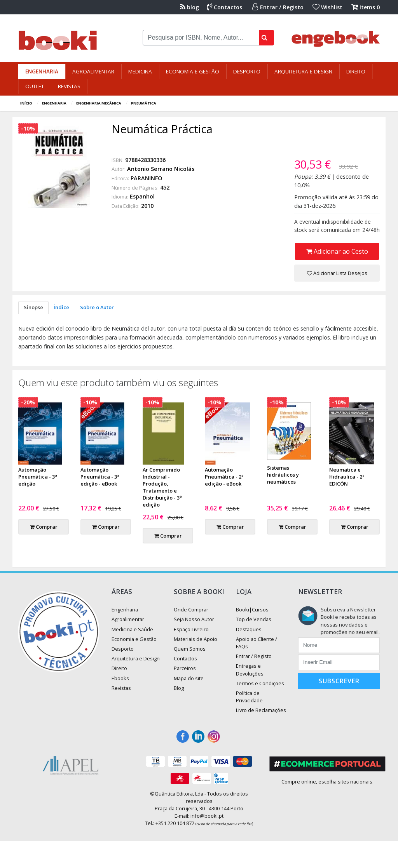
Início (26, 103)
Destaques (249, 629)
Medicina (140, 71)
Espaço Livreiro (191, 629)
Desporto (246, 71)
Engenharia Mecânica (98, 103)
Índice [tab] (61, 307)
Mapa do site (189, 678)
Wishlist (327, 7)
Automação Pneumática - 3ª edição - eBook (99, 476)
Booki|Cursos (252, 609)
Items (365, 7)
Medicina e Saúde (132, 629)
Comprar (44, 526)
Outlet (34, 86)
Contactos (224, 7)
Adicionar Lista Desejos (337, 273)
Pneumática (143, 103)
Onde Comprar (191, 609)
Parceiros (185, 668)
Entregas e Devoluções (250, 669)
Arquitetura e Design (303, 71)
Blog (179, 687)
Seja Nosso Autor (194, 619)
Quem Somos (190, 648)
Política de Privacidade (249, 697)
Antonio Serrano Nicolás (160, 168)
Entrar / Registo (278, 7)
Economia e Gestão (192, 71)
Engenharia (41, 71)
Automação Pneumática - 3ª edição (37, 476)
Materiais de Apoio (195, 639)
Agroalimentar (93, 71)
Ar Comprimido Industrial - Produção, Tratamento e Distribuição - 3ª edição (162, 487)
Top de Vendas (253, 619)
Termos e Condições (260, 683)
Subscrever (339, 681)
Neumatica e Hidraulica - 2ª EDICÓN (347, 476)
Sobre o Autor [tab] (97, 307)
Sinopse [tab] (33, 307)
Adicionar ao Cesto (337, 251)
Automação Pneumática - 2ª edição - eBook (224, 476)
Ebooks (120, 678)
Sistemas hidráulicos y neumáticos (283, 474)
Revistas (69, 86)
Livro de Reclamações (261, 710)
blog (189, 7)
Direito (355, 71)
